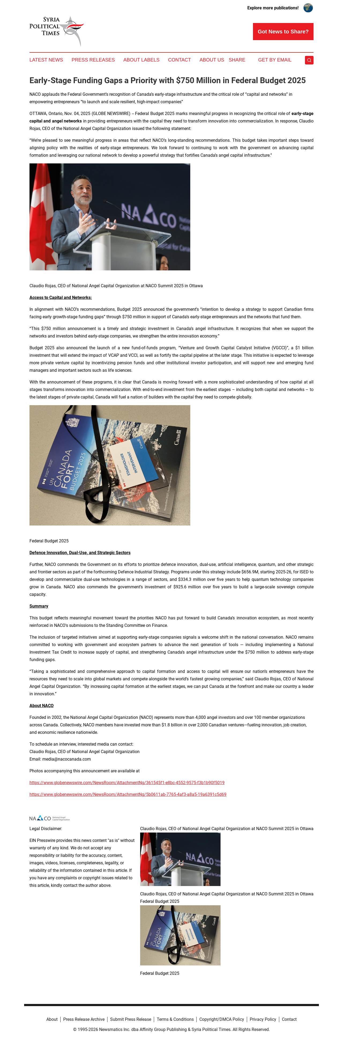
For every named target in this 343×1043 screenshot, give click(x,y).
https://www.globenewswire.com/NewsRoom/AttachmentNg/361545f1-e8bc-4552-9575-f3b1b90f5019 (127, 782)
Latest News (46, 60)
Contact (179, 60)
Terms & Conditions (175, 1019)
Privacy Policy (263, 1019)
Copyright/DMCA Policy (221, 1019)
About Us (212, 60)
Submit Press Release (130, 1019)
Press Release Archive (84, 1019)
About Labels (141, 60)
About (52, 1019)
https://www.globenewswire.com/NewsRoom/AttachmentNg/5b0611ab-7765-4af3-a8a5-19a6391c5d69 (127, 794)
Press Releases (93, 60)
